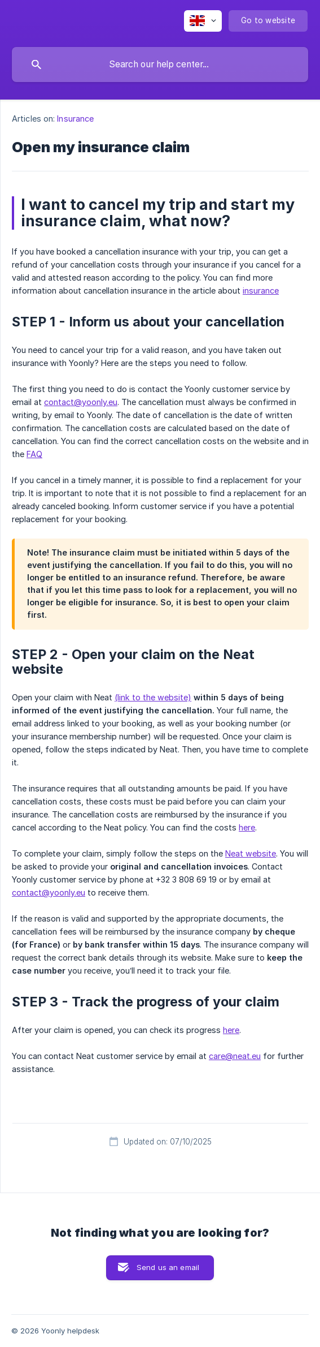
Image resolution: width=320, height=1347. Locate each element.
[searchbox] (160, 64)
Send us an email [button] (168, 1267)
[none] (203, 21)
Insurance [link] (75, 118)
